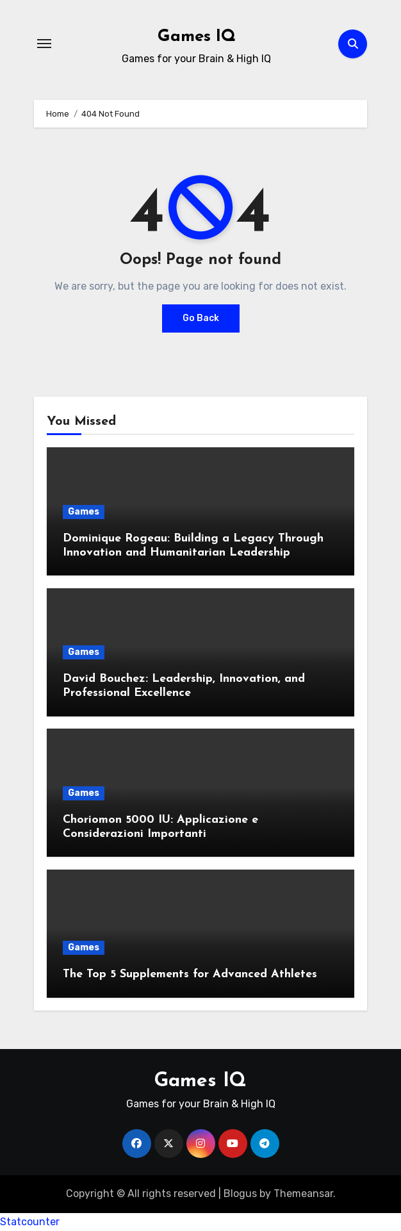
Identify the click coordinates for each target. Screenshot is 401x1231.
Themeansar (303, 1193)
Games (83, 511)
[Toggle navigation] (44, 43)
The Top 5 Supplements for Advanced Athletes (190, 974)
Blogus (240, 1193)
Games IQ (197, 36)
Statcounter (30, 1222)
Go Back (201, 318)
